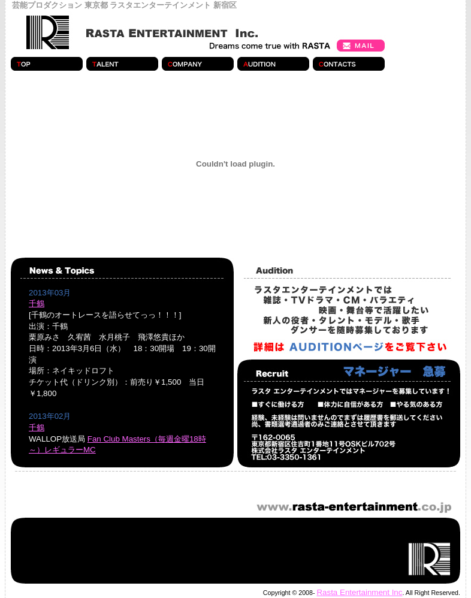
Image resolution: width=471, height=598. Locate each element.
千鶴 (36, 303)
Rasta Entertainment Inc (359, 592)
